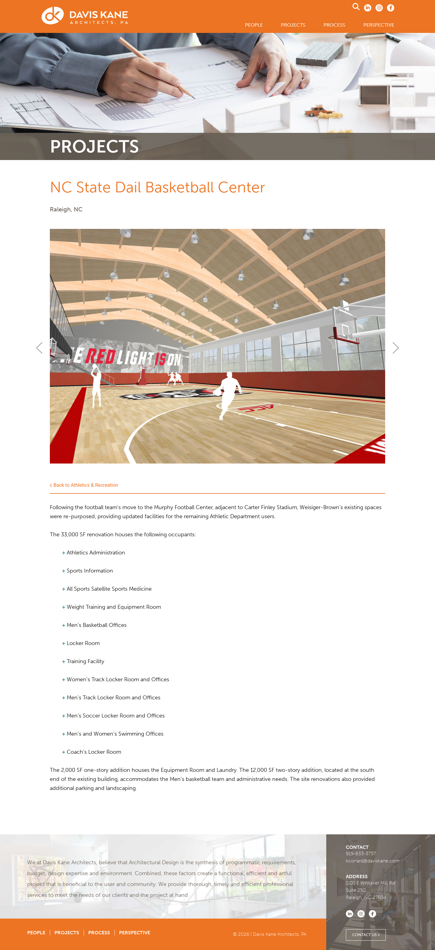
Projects (293, 25)
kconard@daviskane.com (373, 861)
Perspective (378, 25)
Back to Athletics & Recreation (84, 485)
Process (334, 25)
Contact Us (365, 934)
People (254, 25)
